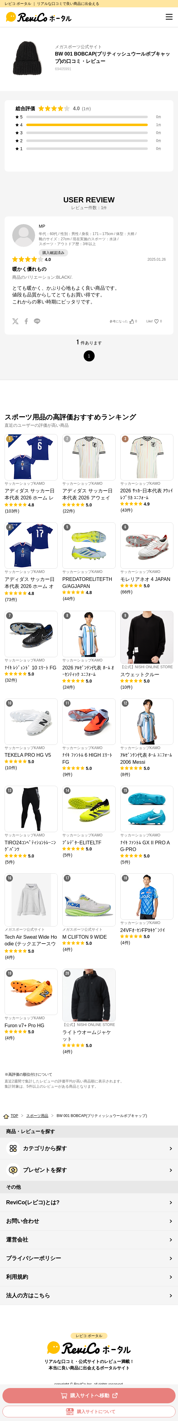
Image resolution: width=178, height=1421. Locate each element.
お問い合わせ (22, 1221)
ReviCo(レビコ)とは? (33, 1202)
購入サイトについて (89, 1411)
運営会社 (17, 1240)
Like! (154, 321)
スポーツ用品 (37, 1116)
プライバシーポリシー (33, 1258)
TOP (14, 1116)
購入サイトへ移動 (90, 1396)
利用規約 (17, 1277)
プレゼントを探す (36, 1170)
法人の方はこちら (28, 1295)
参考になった (123, 321)
